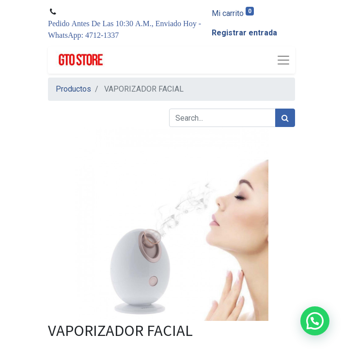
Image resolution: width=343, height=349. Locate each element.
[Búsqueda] (285, 118)
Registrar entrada (244, 32)
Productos (73, 89)
